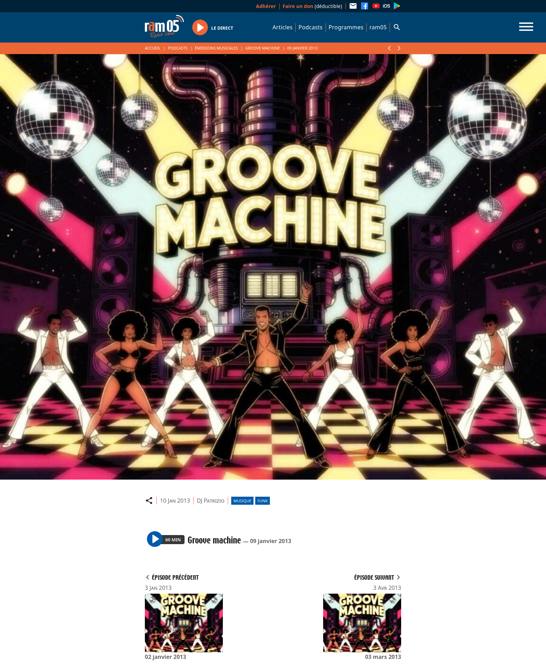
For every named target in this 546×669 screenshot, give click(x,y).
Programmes (346, 27)
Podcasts (310, 27)
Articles (283, 27)
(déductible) (312, 6)
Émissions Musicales (216, 48)
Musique (242, 500)
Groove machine (262, 48)
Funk (263, 500)
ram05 (378, 27)
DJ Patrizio (210, 500)
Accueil (153, 48)
